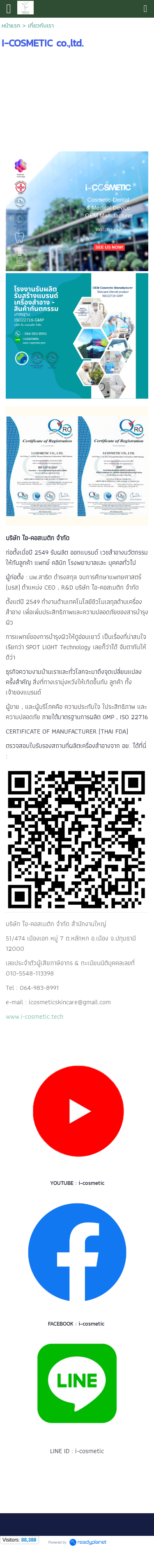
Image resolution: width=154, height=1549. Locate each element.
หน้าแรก (11, 25)
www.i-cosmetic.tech (34, 1016)
